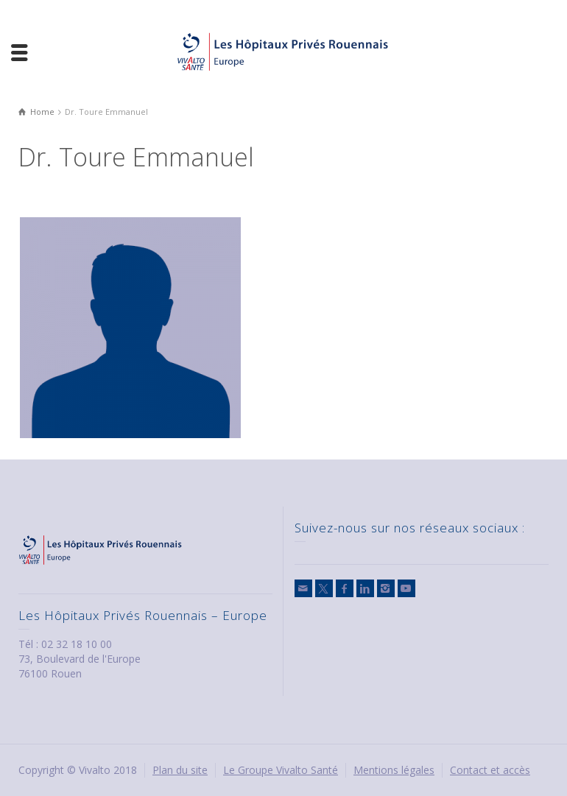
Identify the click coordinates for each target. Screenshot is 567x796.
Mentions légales (393, 770)
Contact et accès (490, 770)
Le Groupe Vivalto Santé (280, 770)
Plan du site (180, 770)
